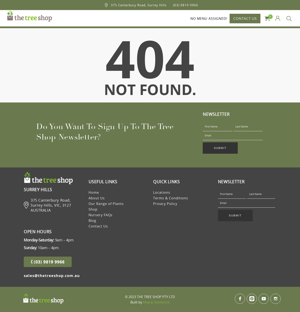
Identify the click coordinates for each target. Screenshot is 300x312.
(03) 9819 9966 (185, 5)
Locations (161, 192)
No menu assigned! (208, 18)
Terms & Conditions (170, 198)
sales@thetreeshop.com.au (52, 275)
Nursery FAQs (100, 215)
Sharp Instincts (156, 302)
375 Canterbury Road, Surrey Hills (138, 5)
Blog (92, 220)
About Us (97, 198)
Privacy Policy (165, 203)
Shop (93, 209)
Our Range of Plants (106, 203)
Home (94, 192)
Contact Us (98, 226)
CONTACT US (245, 18)
